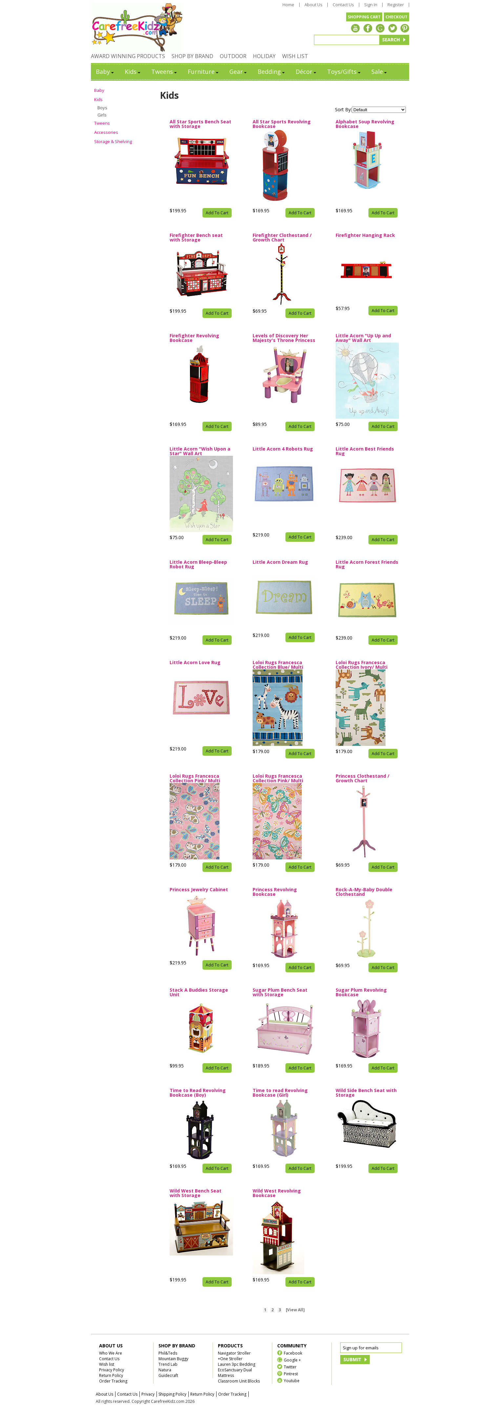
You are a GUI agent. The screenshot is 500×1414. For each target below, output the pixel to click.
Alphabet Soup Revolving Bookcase (365, 124)
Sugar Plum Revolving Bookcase (361, 992)
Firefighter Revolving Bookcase (194, 338)
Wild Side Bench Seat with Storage (366, 1092)
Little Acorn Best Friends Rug (365, 451)
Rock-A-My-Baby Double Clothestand (364, 892)
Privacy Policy (111, 1370)
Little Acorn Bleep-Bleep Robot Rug (198, 564)
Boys (102, 108)
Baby (105, 71)
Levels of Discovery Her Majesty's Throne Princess (284, 338)
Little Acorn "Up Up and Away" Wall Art (363, 338)
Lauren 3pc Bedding (236, 1364)
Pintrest (291, 1373)
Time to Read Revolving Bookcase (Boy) (198, 1092)
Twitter (290, 1366)
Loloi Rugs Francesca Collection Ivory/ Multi (361, 664)
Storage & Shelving (113, 141)
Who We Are (110, 1353)
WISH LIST (295, 56)
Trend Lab (167, 1364)
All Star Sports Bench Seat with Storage (200, 124)
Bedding (272, 71)
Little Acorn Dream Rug (280, 562)
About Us (313, 5)
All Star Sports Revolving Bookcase (282, 124)
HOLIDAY (264, 56)
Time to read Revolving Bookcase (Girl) (280, 1092)
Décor (306, 71)
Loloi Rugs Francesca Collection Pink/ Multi (195, 778)
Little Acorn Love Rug (195, 662)
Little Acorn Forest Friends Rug (367, 564)
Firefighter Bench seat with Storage (196, 237)
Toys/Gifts (344, 71)
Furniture (203, 71)
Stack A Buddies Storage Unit (199, 992)
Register (395, 5)
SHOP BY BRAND (192, 56)
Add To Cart (217, 213)
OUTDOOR (233, 56)
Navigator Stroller (234, 1353)
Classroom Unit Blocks (239, 1381)
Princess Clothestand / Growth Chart (362, 778)
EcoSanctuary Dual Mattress (235, 1372)
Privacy (148, 1394)
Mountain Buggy (173, 1358)
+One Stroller (230, 1358)
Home (288, 5)
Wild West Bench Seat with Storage (195, 1193)
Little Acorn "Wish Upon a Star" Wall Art (200, 451)
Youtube (292, 1380)
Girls (102, 115)
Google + (292, 1359)
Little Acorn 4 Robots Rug (283, 449)
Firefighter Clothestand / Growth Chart (282, 237)
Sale (379, 71)
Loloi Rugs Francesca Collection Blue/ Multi (278, 664)
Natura (164, 1370)
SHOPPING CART (364, 17)
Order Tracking (113, 1381)
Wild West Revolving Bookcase (277, 1193)
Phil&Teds (167, 1353)
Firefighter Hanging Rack (365, 235)
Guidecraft (168, 1375)
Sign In (370, 5)
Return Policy (111, 1375)
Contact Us (343, 5)
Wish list (106, 1364)
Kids (133, 71)
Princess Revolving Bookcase (275, 892)
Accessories (106, 132)
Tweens (164, 71)
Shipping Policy (172, 1394)
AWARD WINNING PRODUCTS (128, 56)
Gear (238, 71)
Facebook (293, 1352)
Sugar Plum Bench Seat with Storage (280, 992)
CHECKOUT (396, 17)
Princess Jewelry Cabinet (199, 890)
